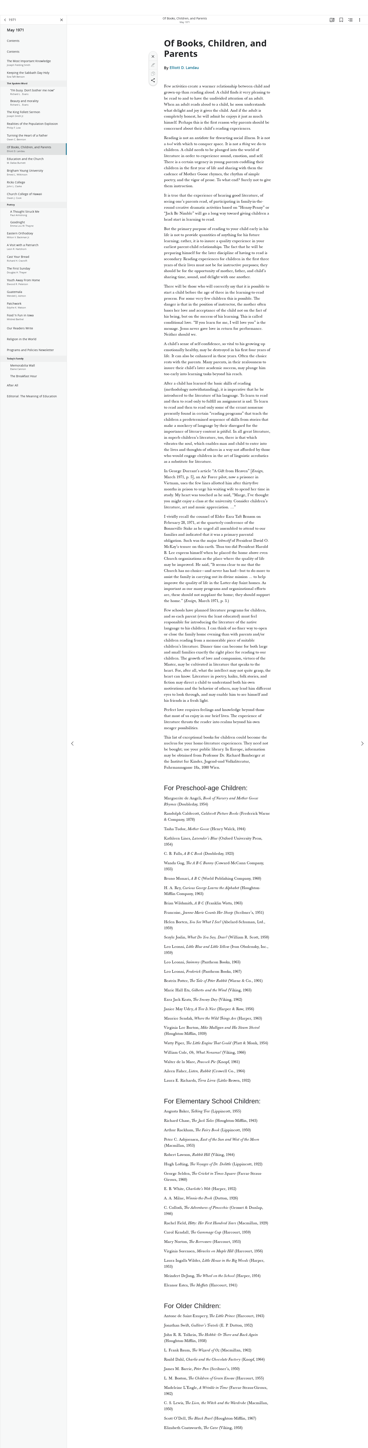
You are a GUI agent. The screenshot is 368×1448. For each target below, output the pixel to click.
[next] (362, 728)
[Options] (359, 20)
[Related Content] (350, 20)
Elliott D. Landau (184, 68)
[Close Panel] (61, 20)
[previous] (73, 728)
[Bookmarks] (341, 20)
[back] (5, 20)
